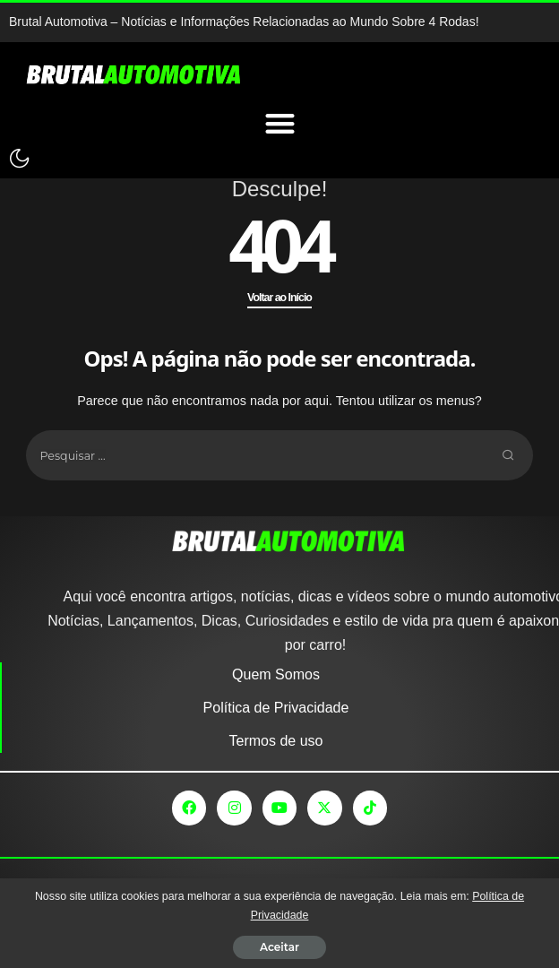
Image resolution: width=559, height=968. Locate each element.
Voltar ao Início (279, 297)
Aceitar (279, 947)
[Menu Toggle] (280, 123)
